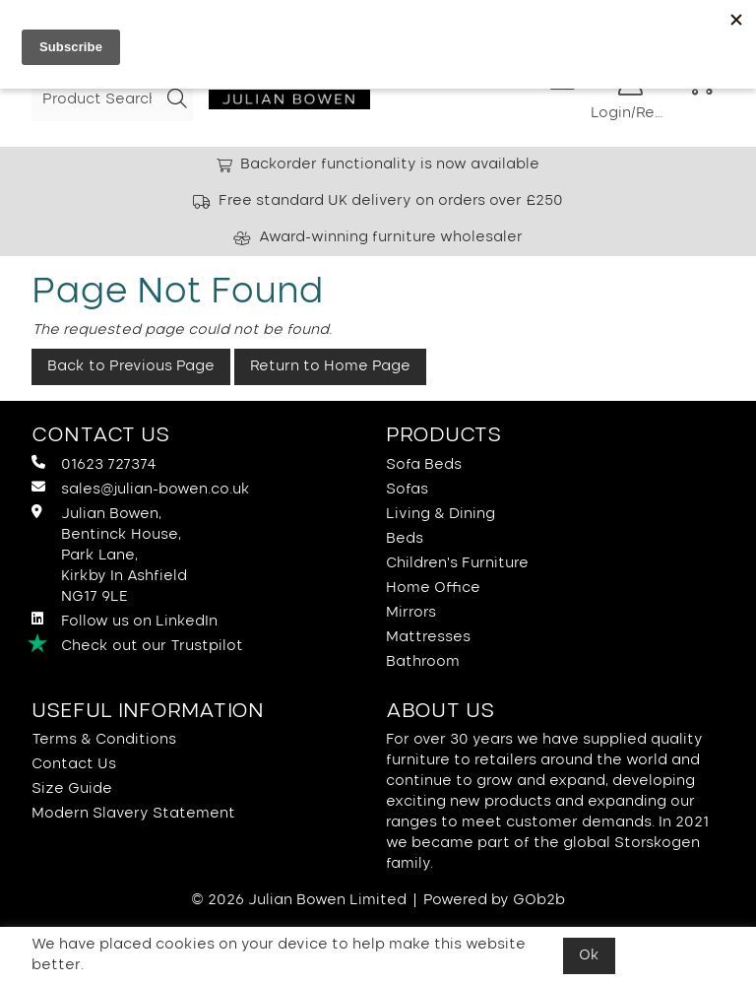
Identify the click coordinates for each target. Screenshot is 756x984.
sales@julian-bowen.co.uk (141, 488)
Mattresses (428, 637)
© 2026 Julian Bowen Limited (299, 900)
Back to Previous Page (131, 366)
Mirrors (411, 613)
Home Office (433, 588)
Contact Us (74, 764)
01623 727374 (94, 463)
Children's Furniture (457, 563)
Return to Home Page (330, 366)
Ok (589, 955)
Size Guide (72, 789)
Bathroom (423, 662)
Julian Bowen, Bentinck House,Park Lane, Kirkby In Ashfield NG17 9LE (109, 554)
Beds (404, 539)
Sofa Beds (424, 465)
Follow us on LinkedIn (125, 620)
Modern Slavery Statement (133, 813)
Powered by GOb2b (494, 900)
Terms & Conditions (104, 740)
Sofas (407, 489)
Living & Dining (440, 514)
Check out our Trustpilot (137, 645)
